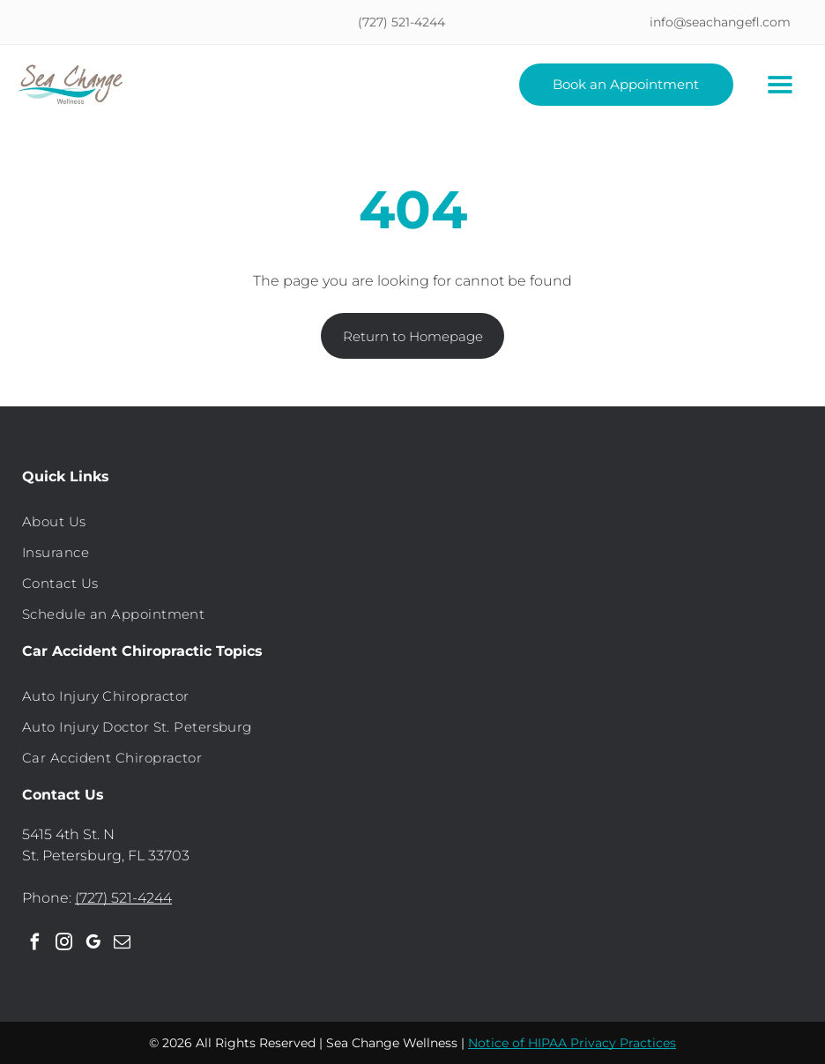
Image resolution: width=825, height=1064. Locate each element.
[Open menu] (780, 84)
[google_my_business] (92, 944)
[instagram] (63, 944)
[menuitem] (412, 521)
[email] (121, 944)
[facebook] (34, 944)
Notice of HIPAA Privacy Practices (572, 1043)
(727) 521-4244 (123, 897)
